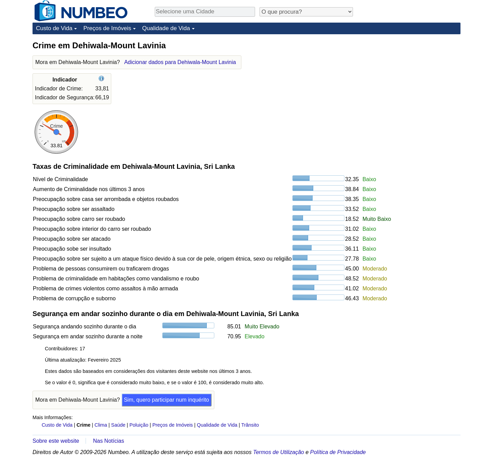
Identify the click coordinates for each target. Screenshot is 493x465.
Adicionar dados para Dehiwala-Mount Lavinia (180, 62)
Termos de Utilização (278, 452)
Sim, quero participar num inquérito (166, 400)
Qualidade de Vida (166, 28)
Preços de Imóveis (107, 28)
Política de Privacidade (338, 452)
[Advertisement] (409, 83)
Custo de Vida (54, 28)
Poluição (138, 425)
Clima (100, 425)
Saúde (118, 425)
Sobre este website (56, 441)
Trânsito (250, 425)
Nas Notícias (108, 441)
